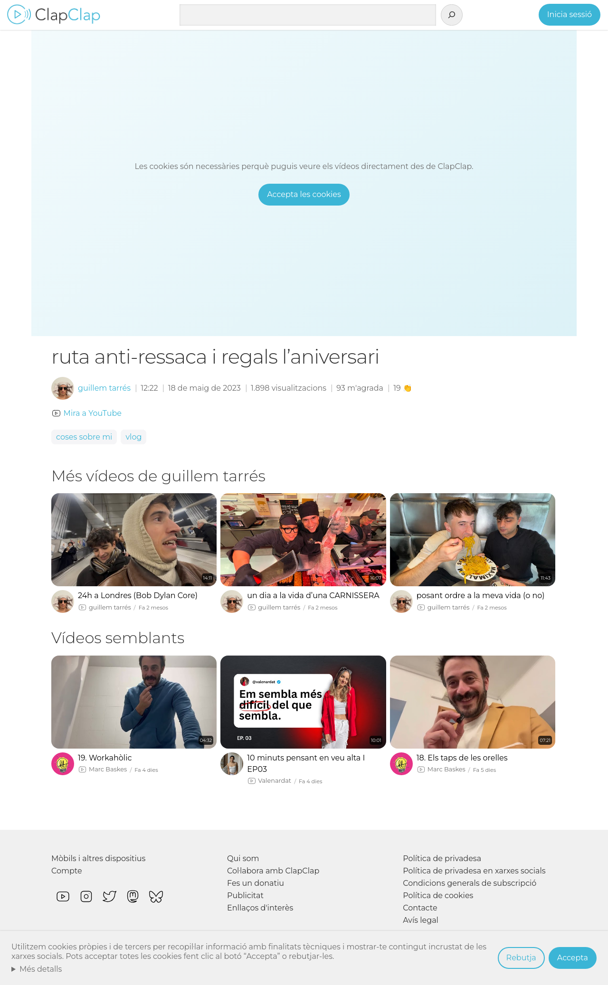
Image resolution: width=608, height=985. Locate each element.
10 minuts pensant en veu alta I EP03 (306, 763)
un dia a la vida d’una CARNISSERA (313, 595)
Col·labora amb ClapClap (273, 870)
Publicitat (245, 895)
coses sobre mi (84, 436)
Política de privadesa (442, 858)
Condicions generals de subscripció (469, 883)
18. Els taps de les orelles (462, 757)
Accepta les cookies (304, 194)
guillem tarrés (104, 388)
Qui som (243, 858)
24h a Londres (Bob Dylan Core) (138, 595)
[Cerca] (452, 15)
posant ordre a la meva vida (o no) (481, 595)
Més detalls (40, 969)
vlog (133, 436)
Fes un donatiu (255, 883)
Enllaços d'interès (260, 907)
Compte (66, 870)
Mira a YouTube (93, 413)
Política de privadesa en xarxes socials (474, 870)
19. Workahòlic (105, 757)
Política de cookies (438, 895)
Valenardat (274, 780)
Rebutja (521, 957)
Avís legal (420, 920)
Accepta (572, 957)
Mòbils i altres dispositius (98, 858)
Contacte (420, 907)
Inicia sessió (569, 14)
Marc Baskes (108, 769)
